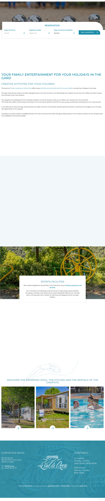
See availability (89, 32)
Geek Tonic (83, 489)
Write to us (9, 469)
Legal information (53, 489)
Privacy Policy (65, 489)
